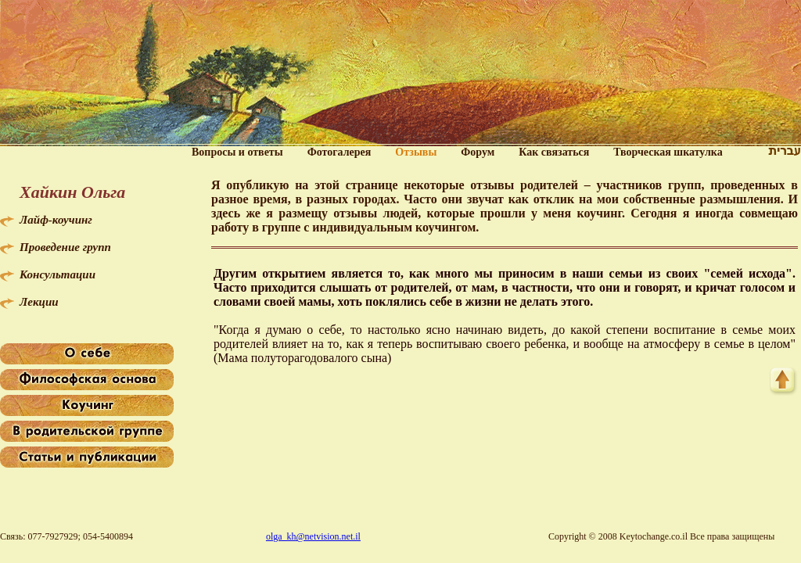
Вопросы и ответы (237, 152)
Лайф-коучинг (56, 219)
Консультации (57, 274)
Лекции (39, 302)
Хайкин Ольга (72, 192)
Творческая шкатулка (667, 152)
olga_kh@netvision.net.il (313, 536)
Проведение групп (65, 247)
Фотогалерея (339, 152)
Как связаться (554, 152)
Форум (477, 152)
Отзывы (415, 152)
